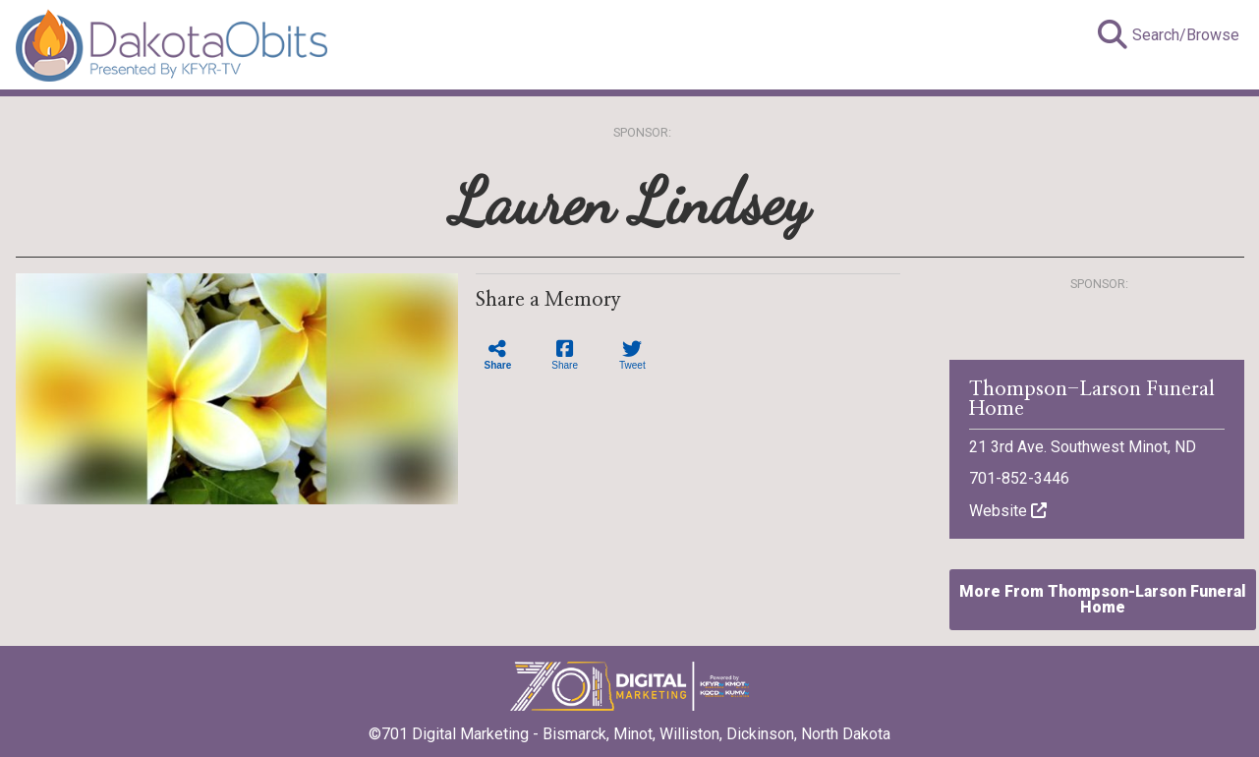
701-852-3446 (1019, 478)
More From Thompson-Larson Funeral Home (1102, 599)
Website (1008, 510)
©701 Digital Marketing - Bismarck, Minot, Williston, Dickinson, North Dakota (629, 727)
